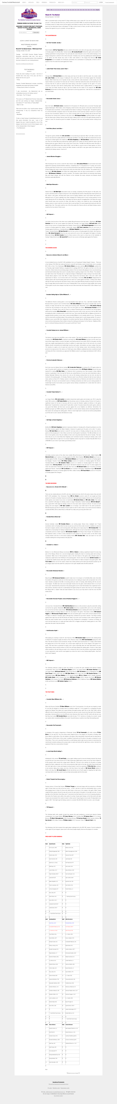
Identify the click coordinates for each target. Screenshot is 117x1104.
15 (86, 9)
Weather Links (56, 1088)
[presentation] (29, 37)
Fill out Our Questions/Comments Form (58, 1084)
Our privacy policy (58, 1095)
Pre (51, 9)
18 (93, 9)
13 (80, 9)
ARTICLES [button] (31, 2)
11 (75, 9)
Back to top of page (73, 1073)
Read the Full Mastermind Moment (24, 63)
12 (78, 9)
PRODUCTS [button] (52, 2)
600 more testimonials (20, 133)
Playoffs (97, 9)
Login (101, 2)
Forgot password (109, 2)
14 (83, 9)
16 (88, 9)
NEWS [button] (24, 2)
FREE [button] (37, 2)
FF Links (50, 1088)
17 (91, 9)
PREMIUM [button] (44, 2)
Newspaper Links (65, 1088)
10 (72, 9)
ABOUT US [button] (61, 2)
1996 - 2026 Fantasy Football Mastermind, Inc (54, 1092)
